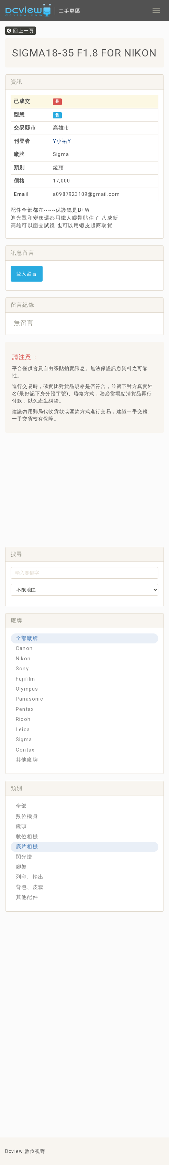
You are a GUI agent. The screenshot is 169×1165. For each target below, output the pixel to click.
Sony (22, 668)
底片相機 (27, 846)
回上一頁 (20, 30)
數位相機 (27, 836)
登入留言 (26, 273)
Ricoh (23, 719)
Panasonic (29, 699)
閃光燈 (24, 857)
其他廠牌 (27, 760)
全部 (21, 806)
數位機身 (27, 816)
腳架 (21, 867)
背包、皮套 (30, 887)
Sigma (24, 739)
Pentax (25, 709)
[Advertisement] (89, 488)
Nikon (23, 658)
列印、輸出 (30, 877)
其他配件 (27, 897)
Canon (24, 648)
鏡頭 (21, 826)
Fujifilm (25, 679)
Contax (25, 750)
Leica (23, 729)
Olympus (27, 689)
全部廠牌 (27, 638)
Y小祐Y (62, 141)
